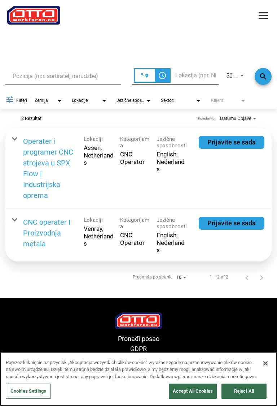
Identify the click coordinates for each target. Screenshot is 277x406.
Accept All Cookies (193, 391)
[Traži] (263, 76)
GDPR (138, 349)
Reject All (244, 391)
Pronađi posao (138, 338)
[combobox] (63, 76)
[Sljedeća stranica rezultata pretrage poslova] (261, 277)
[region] (138, 379)
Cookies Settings (28, 391)
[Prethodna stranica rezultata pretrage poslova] (247, 277)
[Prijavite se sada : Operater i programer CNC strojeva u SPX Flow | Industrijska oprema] (231, 142)
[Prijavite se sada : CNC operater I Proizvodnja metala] (231, 223)
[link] (138, 168)
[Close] (265, 363)
